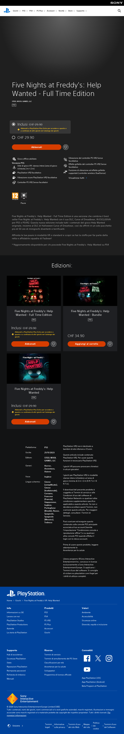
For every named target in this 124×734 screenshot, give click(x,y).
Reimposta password (16, 670)
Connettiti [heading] (87, 650)
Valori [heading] (85, 608)
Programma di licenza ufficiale (57, 674)
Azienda (10, 628)
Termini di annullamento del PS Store (60, 658)
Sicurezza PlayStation (16, 658)
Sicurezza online (89, 620)
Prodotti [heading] (48, 608)
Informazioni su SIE (15, 612)
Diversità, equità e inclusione (94, 624)
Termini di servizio (52, 654)
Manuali (10, 678)
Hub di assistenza (14, 654)
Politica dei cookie (96, 725)
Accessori (51, 11)
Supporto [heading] (12, 650)
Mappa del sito (86, 726)
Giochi (15, 11)
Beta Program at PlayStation (94, 686)
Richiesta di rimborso (16, 674)
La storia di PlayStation (17, 632)
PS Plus (40, 11)
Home (9, 600)
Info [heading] (9, 608)
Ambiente (86, 612)
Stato (9, 662)
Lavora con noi (13, 616)
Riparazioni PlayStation (17, 666)
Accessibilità (87, 616)
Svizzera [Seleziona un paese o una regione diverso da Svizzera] (15, 726)
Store (70, 11)
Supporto (80, 11)
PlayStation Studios (15, 620)
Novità (61, 11)
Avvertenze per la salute (74, 550)
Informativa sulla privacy (59, 726)
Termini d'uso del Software (110, 726)
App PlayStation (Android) (93, 682)
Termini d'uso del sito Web (74, 726)
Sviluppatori (49, 670)
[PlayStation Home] (7, 11)
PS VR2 (47, 620)
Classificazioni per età (54, 662)
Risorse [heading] (48, 650)
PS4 (31, 11)
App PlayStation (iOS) (91, 678)
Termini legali (48, 726)
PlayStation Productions (17, 624)
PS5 (23, 11)
